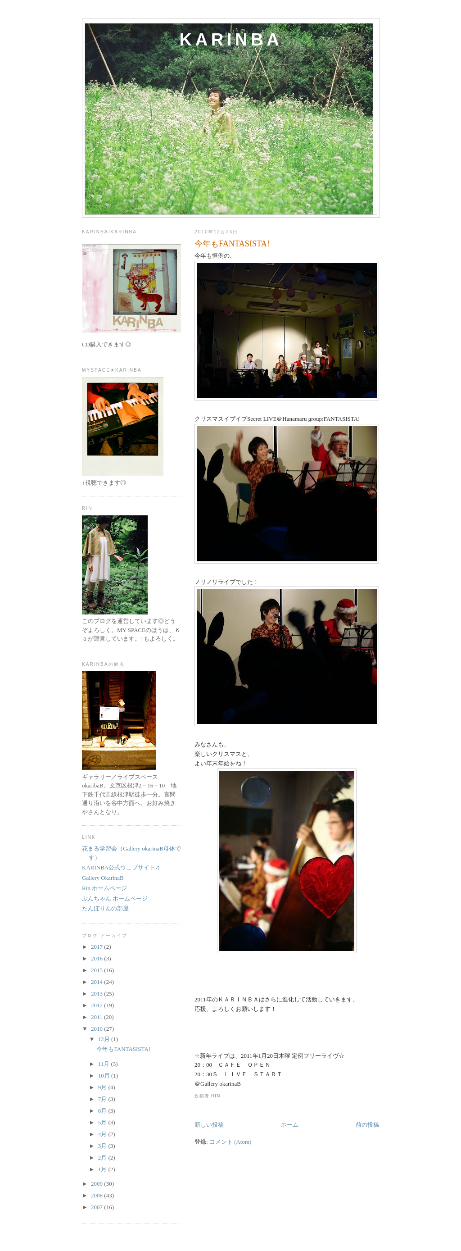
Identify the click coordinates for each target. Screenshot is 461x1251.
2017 (97, 946)
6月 (103, 1110)
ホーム (289, 1124)
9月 (103, 1087)
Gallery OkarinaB (103, 877)
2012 (97, 1005)
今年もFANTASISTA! (232, 243)
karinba (231, 39)
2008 (97, 1195)
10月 (104, 1075)
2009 (97, 1183)
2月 (103, 1157)
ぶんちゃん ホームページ (115, 898)
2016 (97, 958)
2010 (97, 1028)
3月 (103, 1145)
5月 (103, 1122)
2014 (97, 981)
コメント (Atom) (230, 1141)
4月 (103, 1134)
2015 (97, 970)
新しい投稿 (209, 1124)
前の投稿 (367, 1124)
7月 (103, 1099)
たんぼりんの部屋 (105, 908)
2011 (97, 1017)
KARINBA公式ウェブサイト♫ (121, 867)
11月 (104, 1063)
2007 (97, 1207)
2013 (97, 993)
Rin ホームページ (104, 888)
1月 (103, 1169)
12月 (104, 1039)
